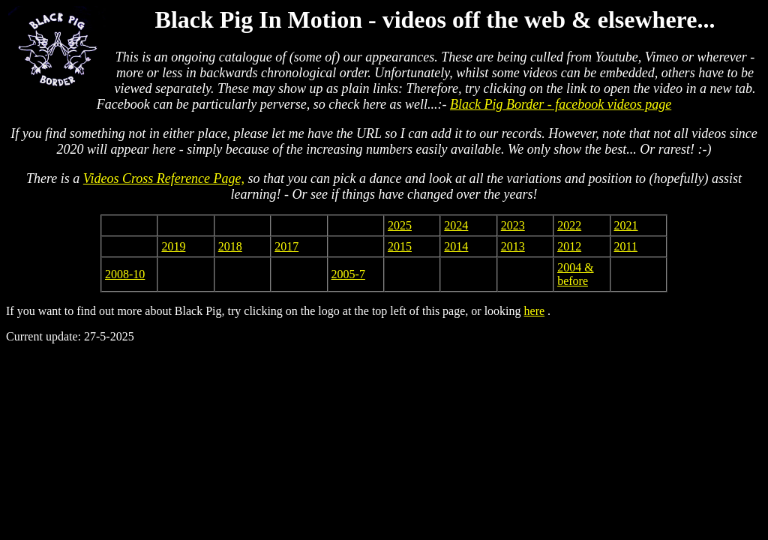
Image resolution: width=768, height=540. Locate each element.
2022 (569, 225)
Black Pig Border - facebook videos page (560, 104)
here (534, 310)
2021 (626, 225)
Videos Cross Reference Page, (163, 178)
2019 (173, 246)
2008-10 (125, 274)
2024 (456, 225)
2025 (400, 225)
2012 (569, 246)
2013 (513, 246)
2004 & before (575, 274)
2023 (513, 225)
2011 (626, 246)
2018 (230, 246)
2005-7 (348, 274)
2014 (456, 246)
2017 (286, 246)
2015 (400, 246)
